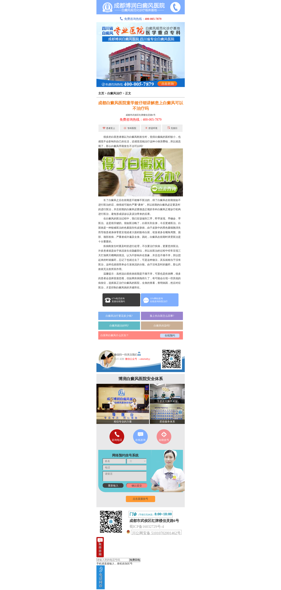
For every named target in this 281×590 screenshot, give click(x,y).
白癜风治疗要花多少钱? (119, 315)
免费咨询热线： (141, 18)
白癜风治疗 (114, 93)
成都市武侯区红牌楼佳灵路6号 (140, 115)
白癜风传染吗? (162, 325)
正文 (128, 93)
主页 (101, 93)
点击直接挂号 (140, 498)
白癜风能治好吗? (119, 325)
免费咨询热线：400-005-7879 (141, 119)
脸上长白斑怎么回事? (162, 315)
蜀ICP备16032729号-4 (146, 527)
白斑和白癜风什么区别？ (114, 335)
